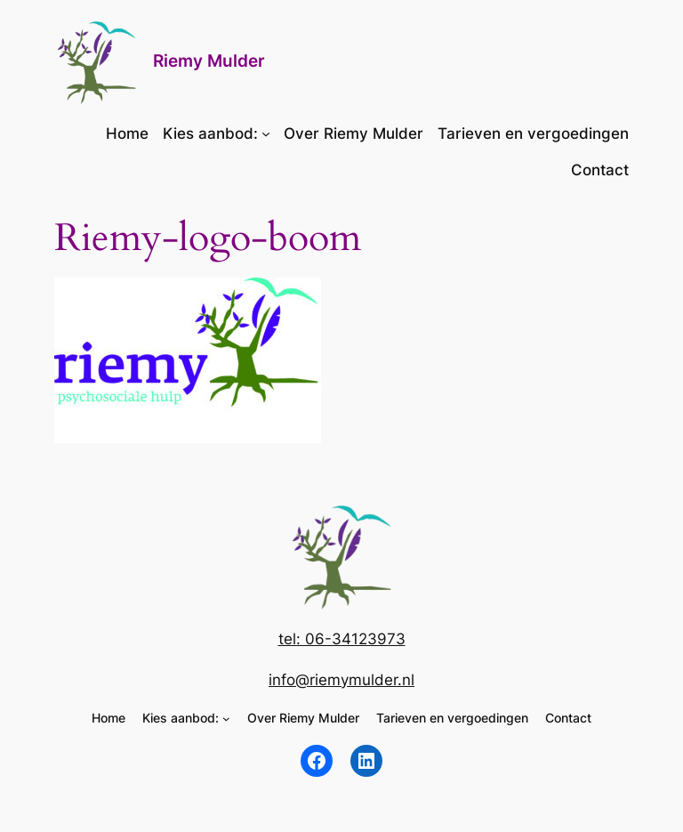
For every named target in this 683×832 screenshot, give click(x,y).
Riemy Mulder (209, 61)
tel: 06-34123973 (342, 639)
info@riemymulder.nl (341, 680)
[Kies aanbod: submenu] (265, 133)
